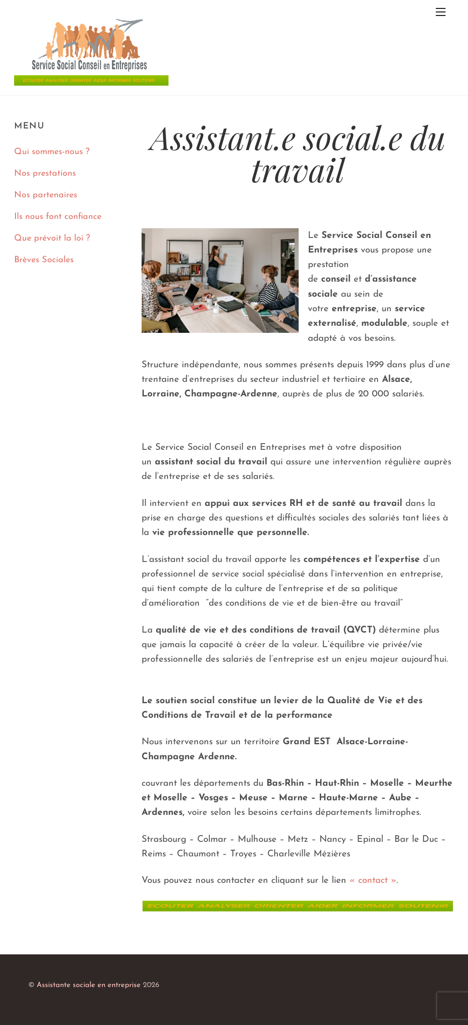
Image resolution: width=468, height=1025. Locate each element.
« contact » (373, 880)
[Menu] (440, 12)
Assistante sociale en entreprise (89, 985)
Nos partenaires (45, 195)
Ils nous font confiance (57, 216)
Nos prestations (45, 173)
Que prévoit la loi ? (52, 238)
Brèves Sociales (44, 260)
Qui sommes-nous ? (52, 151)
